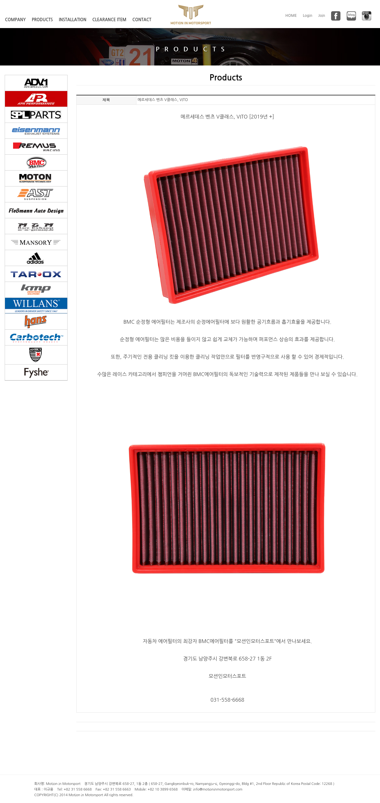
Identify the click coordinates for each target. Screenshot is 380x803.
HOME (291, 15)
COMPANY (15, 20)
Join (321, 15)
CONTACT (141, 20)
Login (307, 15)
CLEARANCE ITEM (109, 20)
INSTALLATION (72, 20)
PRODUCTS (42, 20)
